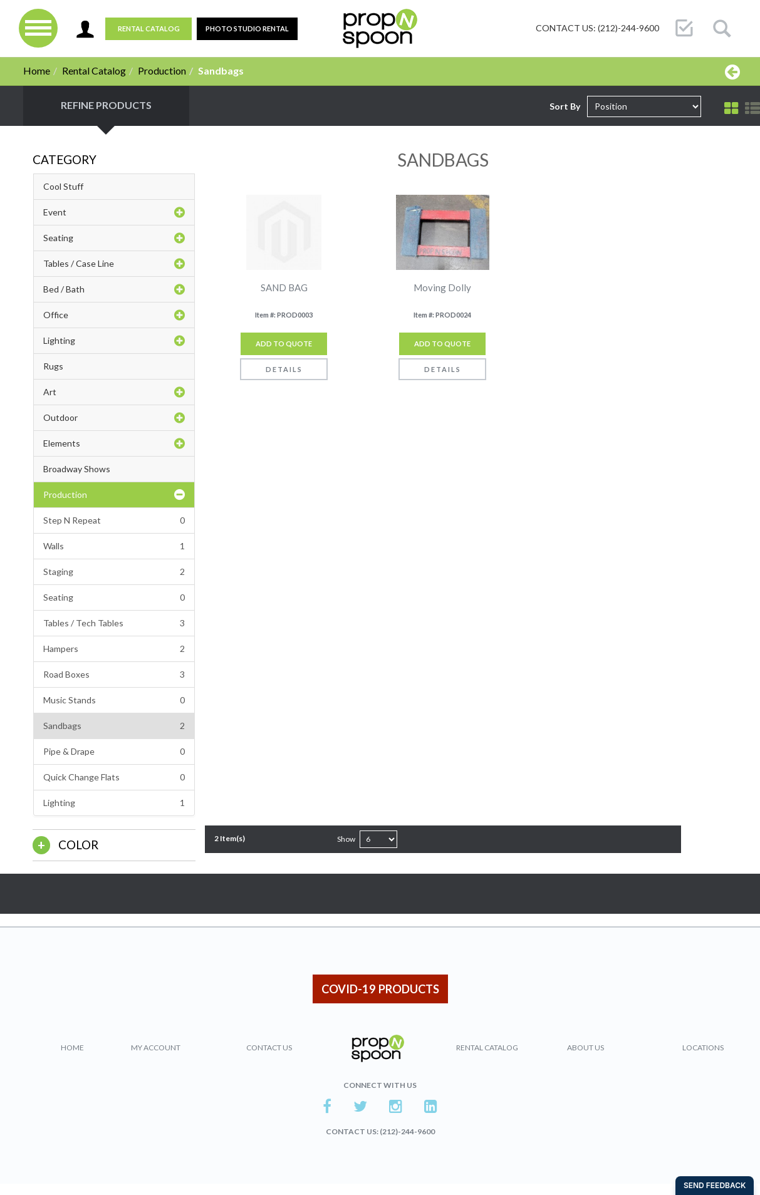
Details (284, 369)
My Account (155, 1047)
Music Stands (114, 700)
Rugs (53, 366)
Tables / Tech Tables (114, 623)
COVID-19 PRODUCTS (380, 989)
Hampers (114, 649)
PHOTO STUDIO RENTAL (247, 28)
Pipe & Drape (114, 751)
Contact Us (269, 1047)
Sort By (564, 106)
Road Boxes (114, 674)
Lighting (114, 340)
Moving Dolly (442, 287)
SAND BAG (284, 287)
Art (114, 392)
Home (36, 70)
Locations (703, 1047)
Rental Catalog (149, 28)
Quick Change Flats (114, 777)
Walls (114, 546)
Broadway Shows (76, 468)
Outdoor (114, 417)
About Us (585, 1047)
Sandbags (114, 726)
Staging (114, 572)
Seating (114, 238)
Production (162, 70)
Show (346, 839)
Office (114, 315)
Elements (114, 443)
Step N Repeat (114, 520)
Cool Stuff (63, 186)
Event (114, 212)
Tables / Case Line (114, 263)
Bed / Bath (114, 289)
